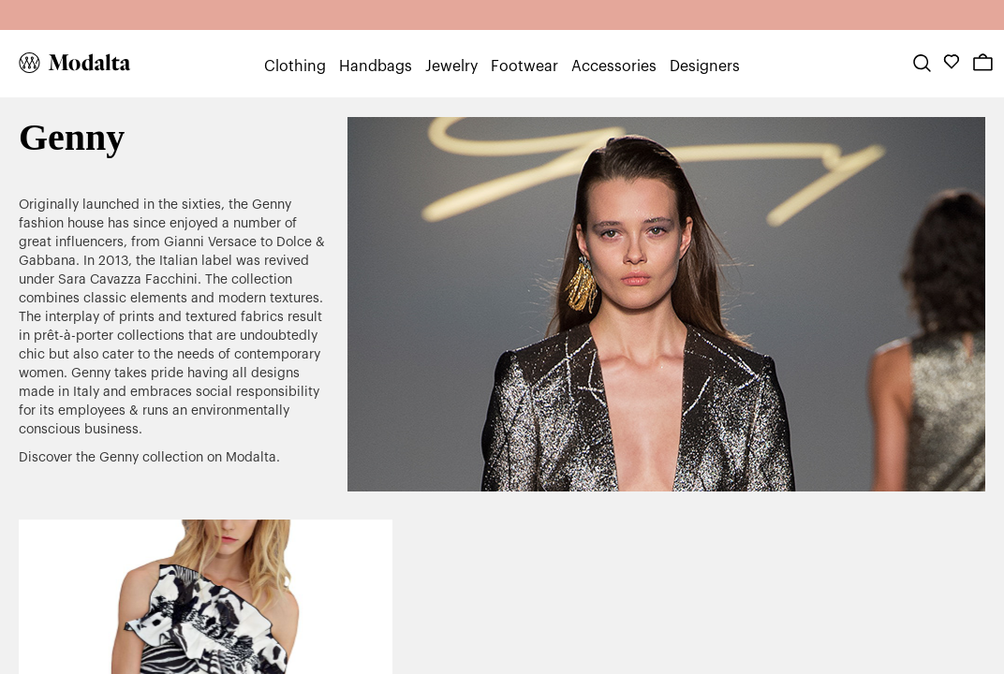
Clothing (295, 66)
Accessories (614, 66)
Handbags (375, 66)
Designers (705, 66)
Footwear (524, 66)
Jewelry (451, 66)
